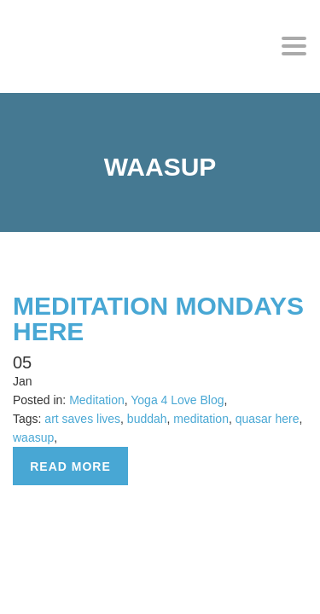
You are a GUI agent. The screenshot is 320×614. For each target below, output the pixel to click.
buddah (147, 419)
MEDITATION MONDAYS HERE (158, 318)
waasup (33, 437)
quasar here (268, 419)
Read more (70, 466)
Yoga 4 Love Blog (177, 400)
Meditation (97, 400)
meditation (201, 419)
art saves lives (82, 419)
